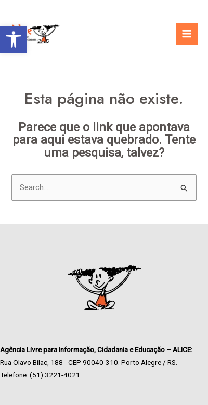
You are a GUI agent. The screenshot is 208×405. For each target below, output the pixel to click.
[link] (13, 39)
